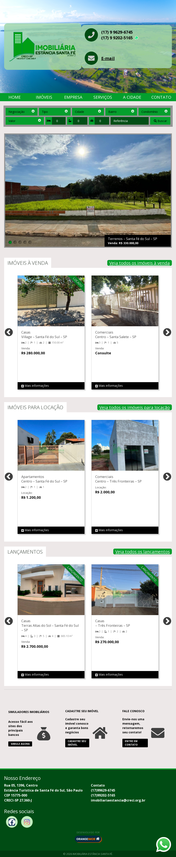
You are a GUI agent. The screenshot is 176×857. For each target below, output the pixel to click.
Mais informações (35, 386)
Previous (8, 332)
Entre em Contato (131, 742)
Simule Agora (20, 744)
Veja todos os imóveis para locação (134, 407)
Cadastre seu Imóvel (77, 742)
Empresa (73, 97)
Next (167, 332)
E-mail (108, 58)
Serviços (102, 97)
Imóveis (44, 97)
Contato (161, 97)
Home (14, 97)
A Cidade (132, 97)
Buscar (160, 121)
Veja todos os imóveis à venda (139, 263)
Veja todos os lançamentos (142, 551)
